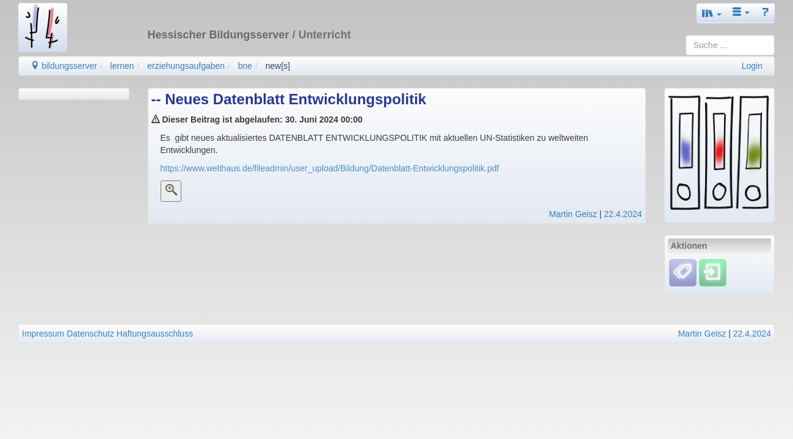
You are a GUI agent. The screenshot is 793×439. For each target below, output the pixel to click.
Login (752, 66)
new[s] (278, 66)
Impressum (43, 333)
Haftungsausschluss (155, 333)
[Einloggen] (713, 272)
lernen (122, 66)
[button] (711, 13)
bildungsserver (64, 66)
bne (245, 66)
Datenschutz (90, 333)
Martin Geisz (573, 214)
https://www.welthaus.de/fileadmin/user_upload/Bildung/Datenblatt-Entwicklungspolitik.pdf (330, 168)
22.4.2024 (623, 214)
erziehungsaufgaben (186, 66)
